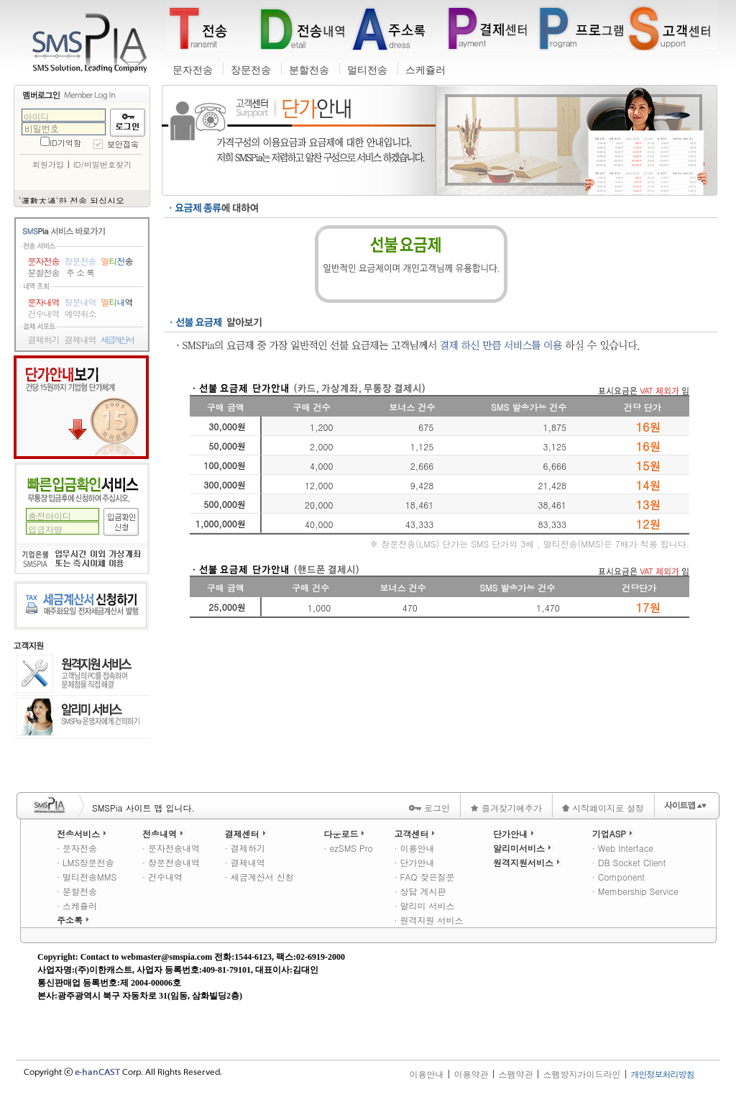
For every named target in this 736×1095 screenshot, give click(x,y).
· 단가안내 (414, 862)
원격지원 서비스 (82, 675)
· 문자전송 (77, 848)
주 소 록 (80, 272)
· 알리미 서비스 (424, 905)
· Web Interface (622, 848)
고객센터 (415, 833)
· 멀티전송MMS (86, 877)
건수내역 (44, 313)
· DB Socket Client (629, 862)
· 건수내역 (162, 877)
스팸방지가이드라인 (582, 1074)
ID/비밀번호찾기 (102, 164)
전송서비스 (83, 833)
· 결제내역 (245, 862)
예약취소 (80, 313)
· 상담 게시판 (420, 891)
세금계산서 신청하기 (81, 605)
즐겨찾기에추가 (506, 807)
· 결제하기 (245, 848)
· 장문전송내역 (171, 862)
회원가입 (48, 164)
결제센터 (246, 833)
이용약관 (471, 1074)
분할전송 (309, 70)
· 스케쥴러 (77, 905)
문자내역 (44, 302)
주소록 (74, 920)
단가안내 (81, 407)
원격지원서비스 (527, 862)
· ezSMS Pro (347, 848)
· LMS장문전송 (85, 862)
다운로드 (345, 833)
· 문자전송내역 (171, 848)
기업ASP (613, 833)
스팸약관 (515, 1074)
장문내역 (80, 302)
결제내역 (80, 339)
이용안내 (426, 1074)
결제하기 (44, 339)
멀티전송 (367, 70)
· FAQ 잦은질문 (424, 877)
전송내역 (163, 833)
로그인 (429, 807)
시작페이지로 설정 (603, 807)
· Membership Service (635, 891)
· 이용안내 (414, 848)
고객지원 (29, 646)
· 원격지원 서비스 (428, 920)
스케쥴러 (425, 70)
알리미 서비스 (82, 717)
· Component (618, 877)
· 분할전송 (77, 891)
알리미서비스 (523, 848)
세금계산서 (117, 339)
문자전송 (192, 70)
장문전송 (251, 70)
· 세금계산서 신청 (259, 877)
